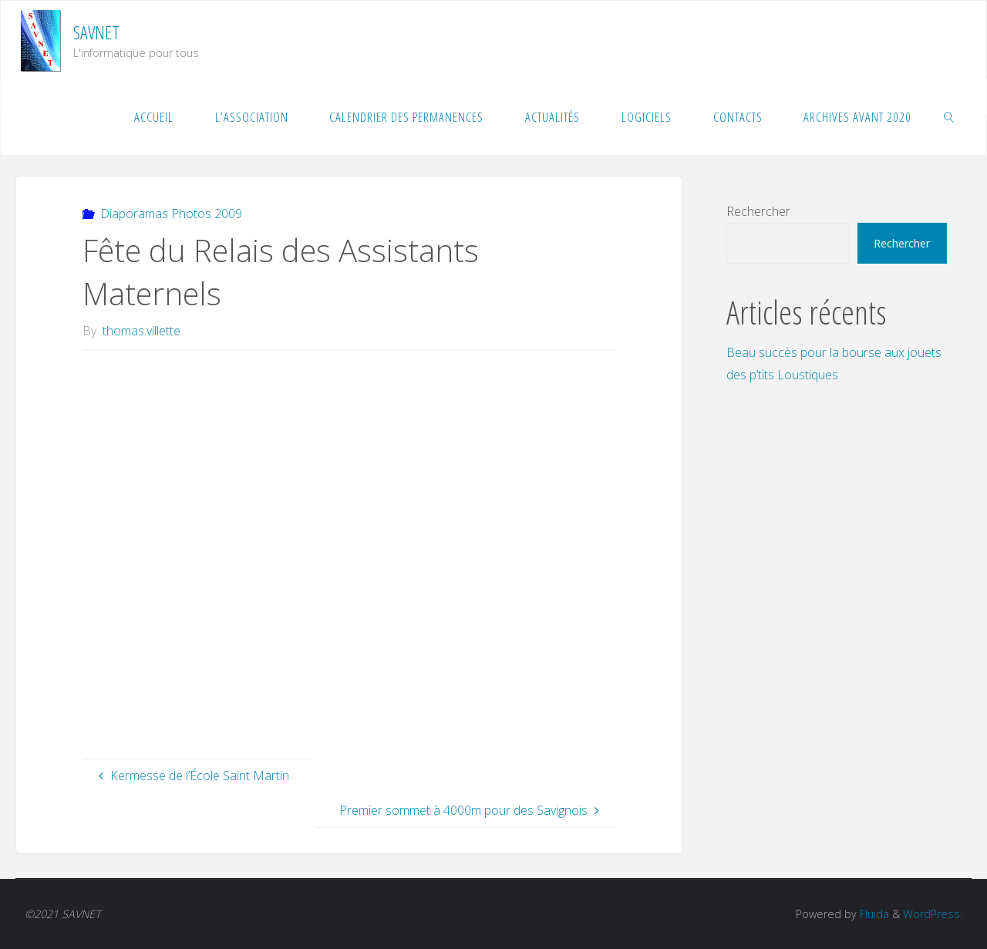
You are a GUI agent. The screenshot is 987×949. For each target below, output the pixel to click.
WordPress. (932, 914)
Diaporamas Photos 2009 (171, 213)
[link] (949, 116)
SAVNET (96, 32)
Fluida (873, 914)
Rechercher (758, 211)
